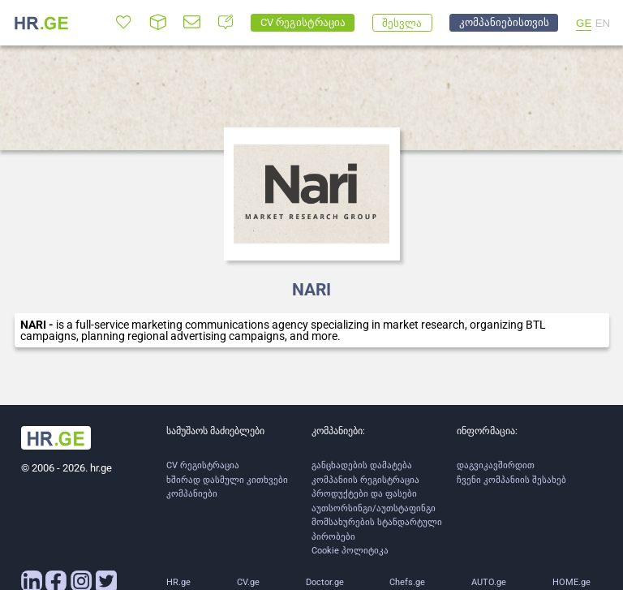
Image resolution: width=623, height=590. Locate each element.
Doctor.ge (325, 582)
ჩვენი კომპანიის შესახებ (511, 480)
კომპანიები (191, 494)
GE (583, 23)
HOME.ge (571, 582)
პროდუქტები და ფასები (364, 494)
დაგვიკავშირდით (496, 465)
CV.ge (248, 582)
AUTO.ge (488, 582)
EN (603, 23)
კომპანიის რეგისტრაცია (365, 480)
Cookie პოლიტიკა (350, 550)
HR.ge (178, 582)
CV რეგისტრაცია (202, 465)
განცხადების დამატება (362, 465)
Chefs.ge (407, 582)
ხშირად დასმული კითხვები (227, 480)
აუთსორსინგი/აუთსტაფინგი (374, 508)
